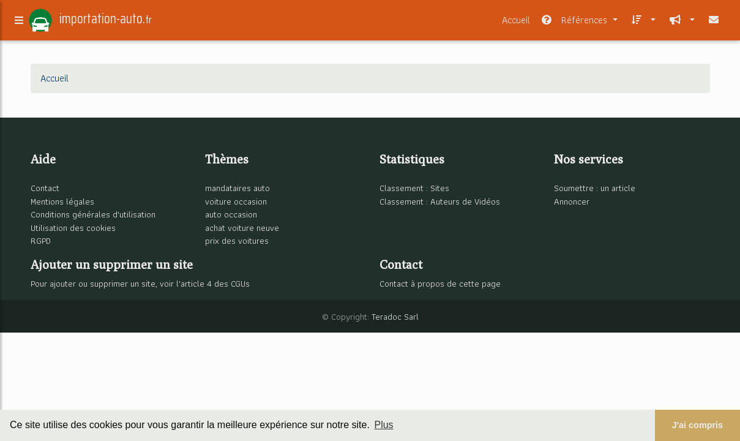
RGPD (41, 240)
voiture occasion (236, 201)
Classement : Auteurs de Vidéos (439, 201)
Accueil (516, 22)
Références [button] (575, 22)
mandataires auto (237, 188)
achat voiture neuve (242, 228)
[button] (641, 22)
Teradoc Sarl (395, 316)
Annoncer (571, 201)
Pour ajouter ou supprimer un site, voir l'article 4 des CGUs (140, 283)
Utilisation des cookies (73, 228)
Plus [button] (383, 425)
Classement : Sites (414, 188)
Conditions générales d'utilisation (93, 214)
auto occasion (231, 214)
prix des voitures (237, 240)
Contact (45, 188)
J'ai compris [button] (697, 425)
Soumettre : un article (594, 188)
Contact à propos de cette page (440, 283)
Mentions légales (62, 201)
